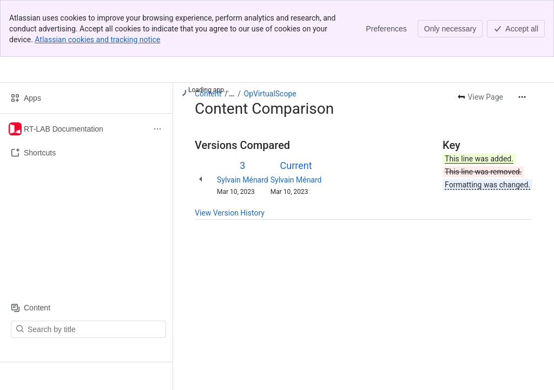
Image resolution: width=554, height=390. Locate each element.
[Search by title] (95, 329)
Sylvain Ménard (242, 180)
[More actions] (522, 97)
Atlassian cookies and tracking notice (97, 39)
